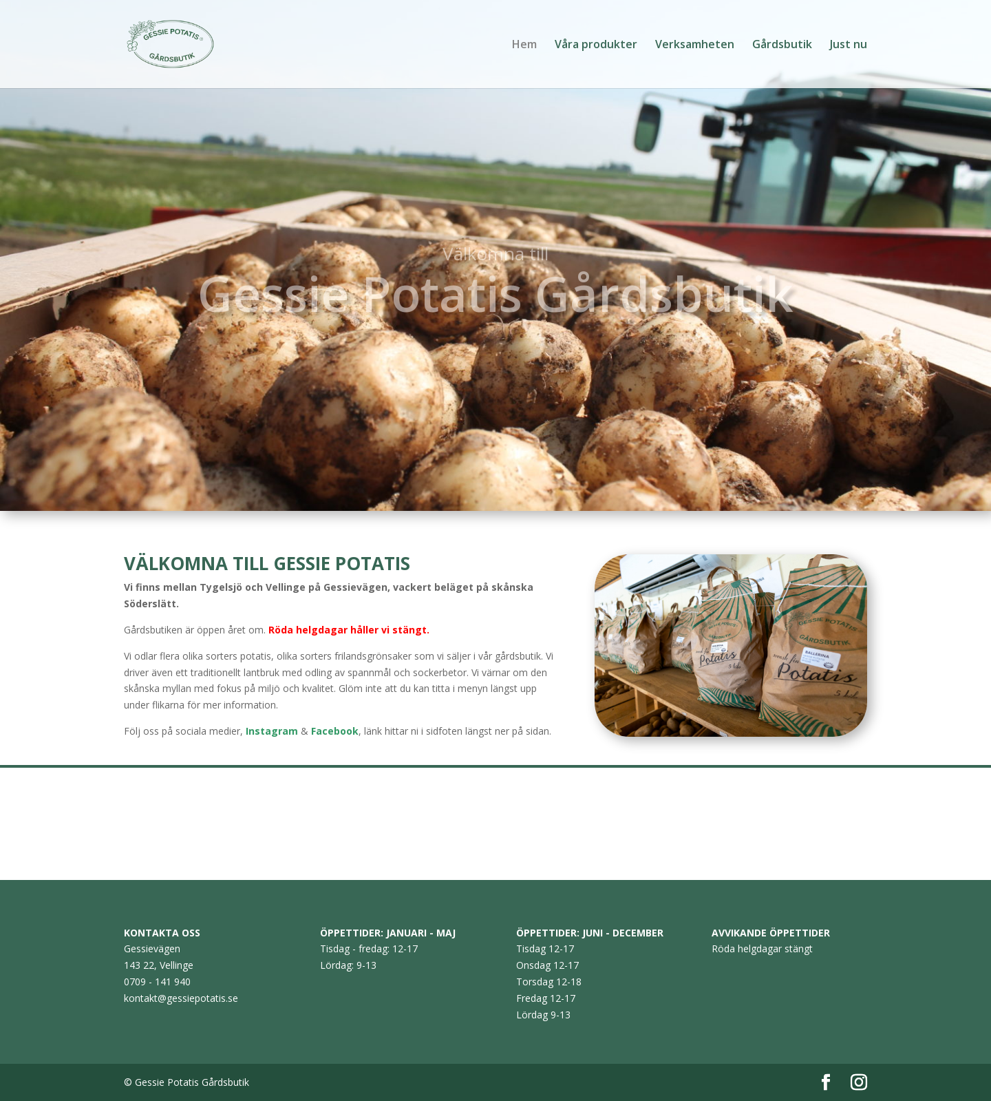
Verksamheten (694, 45)
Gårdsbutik (782, 45)
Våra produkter (596, 45)
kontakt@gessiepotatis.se (181, 998)
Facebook (335, 730)
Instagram (272, 730)
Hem (524, 45)
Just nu (848, 45)
